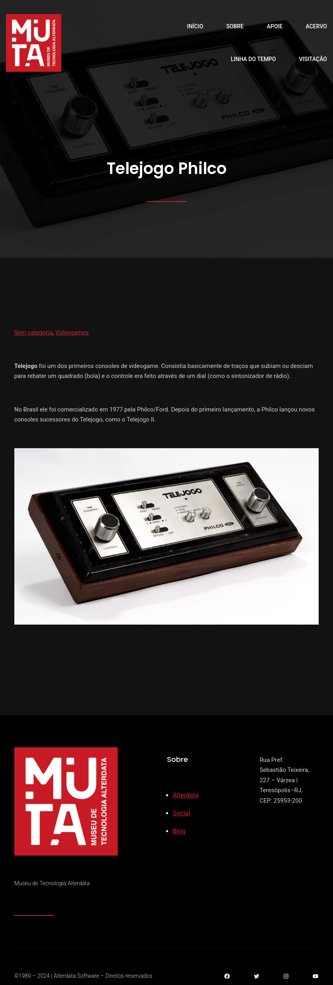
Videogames (72, 332)
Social (181, 813)
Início (195, 26)
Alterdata (186, 795)
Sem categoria (33, 332)
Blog (179, 831)
